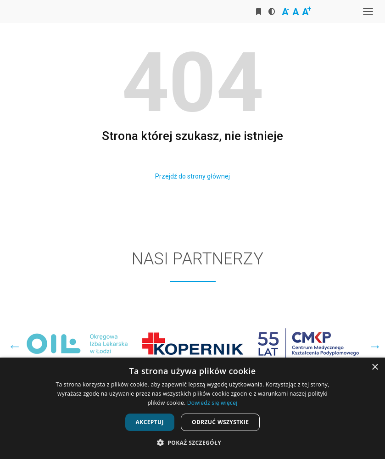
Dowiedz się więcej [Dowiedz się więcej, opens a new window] (212, 403)
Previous (12, 343)
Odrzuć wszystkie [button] (220, 422)
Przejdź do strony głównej (192, 176)
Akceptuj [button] (150, 422)
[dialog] (192, 408)
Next (372, 343)
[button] (192, 443)
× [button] (374, 367)
